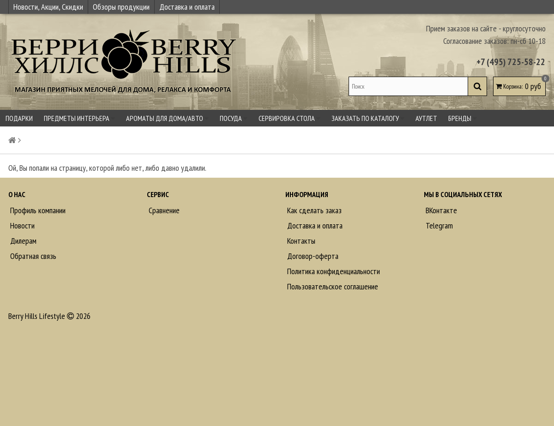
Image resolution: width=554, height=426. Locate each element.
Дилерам (22, 240)
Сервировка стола (289, 118)
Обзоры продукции (121, 6)
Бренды (462, 118)
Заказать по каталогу (367, 118)
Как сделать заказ (313, 210)
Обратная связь (32, 256)
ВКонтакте (440, 210)
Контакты (300, 240)
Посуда (233, 118)
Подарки (19, 118)
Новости (21, 225)
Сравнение (163, 210)
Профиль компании (37, 210)
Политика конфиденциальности (332, 271)
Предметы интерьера (79, 118)
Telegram (438, 225)
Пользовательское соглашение (331, 286)
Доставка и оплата (187, 6)
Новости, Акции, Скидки (48, 6)
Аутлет (426, 118)
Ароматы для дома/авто (167, 118)
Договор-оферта (311, 256)
